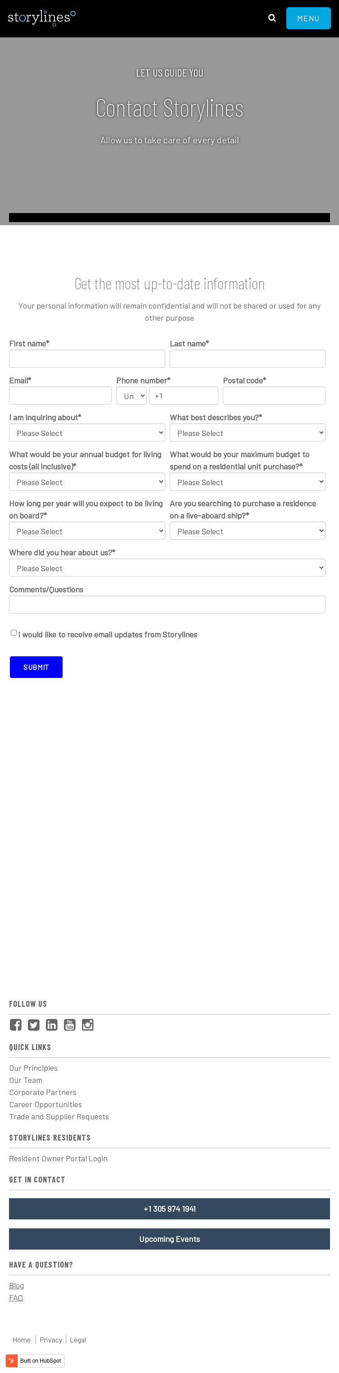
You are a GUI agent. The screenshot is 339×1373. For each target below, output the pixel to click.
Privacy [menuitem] (51, 1339)
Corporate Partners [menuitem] (43, 1092)
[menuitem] (18, 1025)
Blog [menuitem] (16, 1285)
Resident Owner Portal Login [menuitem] (58, 1158)
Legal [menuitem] (78, 1339)
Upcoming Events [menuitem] (169, 1239)
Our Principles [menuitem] (33, 1068)
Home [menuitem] (22, 1339)
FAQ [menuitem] (16, 1297)
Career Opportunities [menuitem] (45, 1104)
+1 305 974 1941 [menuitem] (170, 1209)
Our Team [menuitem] (25, 1080)
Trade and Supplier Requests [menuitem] (59, 1116)
